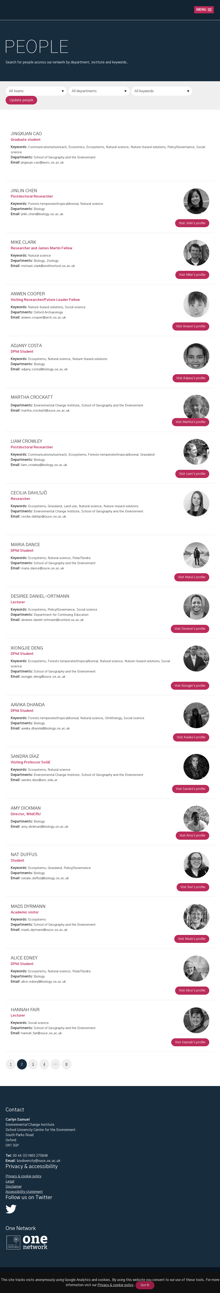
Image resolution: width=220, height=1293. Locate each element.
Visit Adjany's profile (190, 378)
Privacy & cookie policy (23, 1176)
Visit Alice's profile (192, 990)
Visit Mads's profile (191, 939)
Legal (10, 1181)
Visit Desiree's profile (190, 629)
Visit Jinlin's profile (192, 223)
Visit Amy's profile (192, 835)
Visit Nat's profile (192, 887)
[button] (204, 9)
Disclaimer (14, 1186)
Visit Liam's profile (192, 473)
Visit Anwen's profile (190, 326)
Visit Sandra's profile (190, 789)
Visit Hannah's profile (190, 1042)
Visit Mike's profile (192, 274)
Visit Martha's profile (190, 422)
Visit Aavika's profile (191, 737)
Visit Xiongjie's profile (190, 685)
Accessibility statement (24, 1191)
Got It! (145, 1285)
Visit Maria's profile (191, 577)
